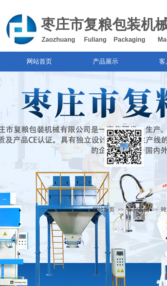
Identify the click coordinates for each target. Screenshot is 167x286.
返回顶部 (124, 147)
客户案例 (138, 209)
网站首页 (103, 209)
